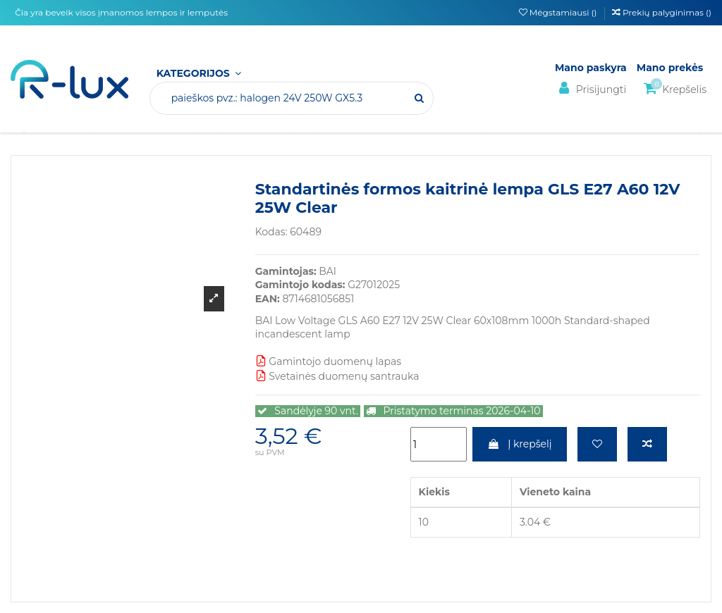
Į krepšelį (519, 444)
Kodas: (271, 231)
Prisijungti (590, 88)
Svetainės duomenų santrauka (337, 376)
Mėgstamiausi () (559, 12)
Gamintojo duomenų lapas (328, 361)
